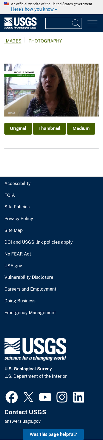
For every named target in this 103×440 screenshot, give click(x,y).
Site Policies (17, 207)
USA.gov (13, 265)
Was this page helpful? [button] (53, 434)
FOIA (9, 195)
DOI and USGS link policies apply (38, 242)
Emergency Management (30, 312)
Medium (81, 128)
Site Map (13, 230)
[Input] (63, 23)
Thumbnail (49, 128)
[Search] (76, 23)
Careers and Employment (30, 289)
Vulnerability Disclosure (28, 277)
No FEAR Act (17, 254)
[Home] (20, 27)
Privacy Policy (18, 218)
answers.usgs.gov (22, 421)
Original (18, 128)
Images (12, 41)
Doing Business (19, 301)
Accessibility (17, 183)
